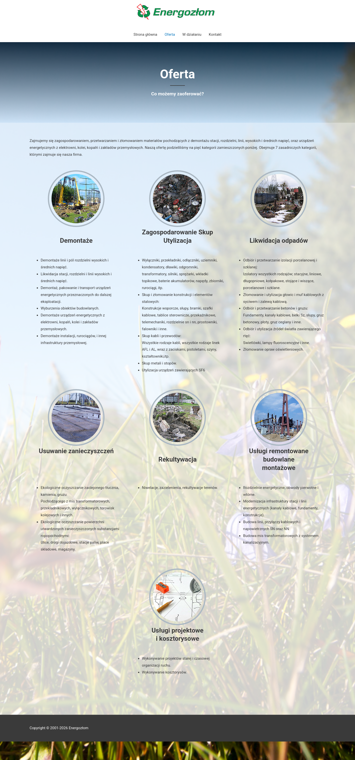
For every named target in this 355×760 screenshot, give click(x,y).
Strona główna (145, 34)
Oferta (170, 34)
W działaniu (191, 34)
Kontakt (215, 34)
